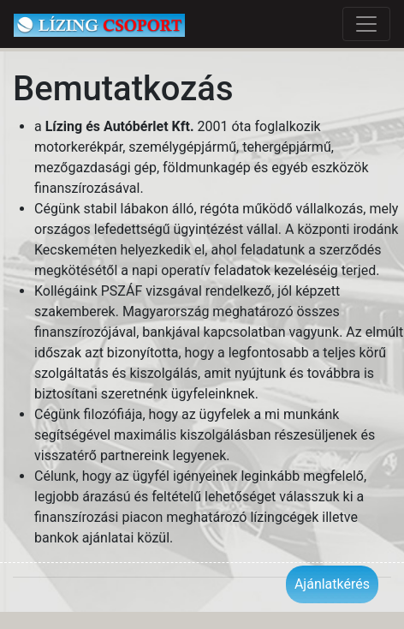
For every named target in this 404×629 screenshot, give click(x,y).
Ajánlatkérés (332, 584)
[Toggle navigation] (366, 24)
